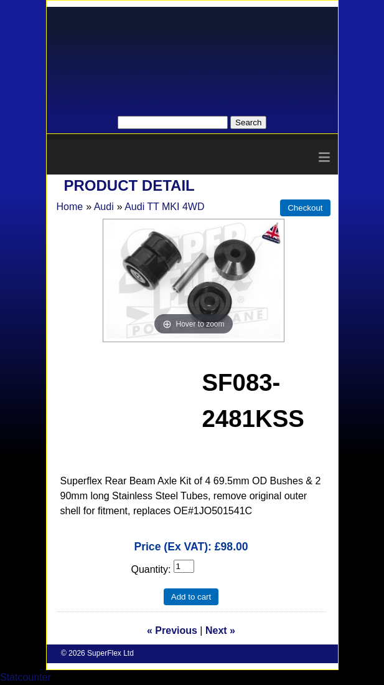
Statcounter (25, 677)
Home (70, 206)
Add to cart (191, 596)
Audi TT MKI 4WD (164, 206)
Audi (104, 206)
